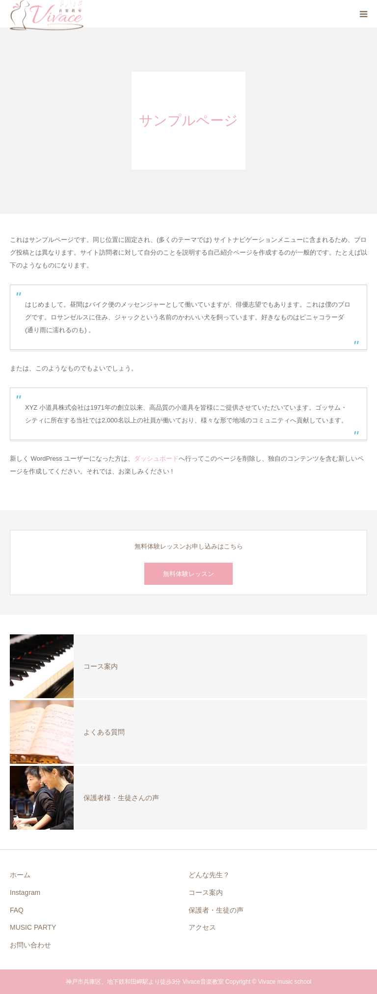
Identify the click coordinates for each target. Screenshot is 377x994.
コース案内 (205, 892)
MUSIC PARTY (33, 927)
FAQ (17, 910)
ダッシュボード (156, 458)
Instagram (25, 892)
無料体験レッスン (188, 573)
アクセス (202, 927)
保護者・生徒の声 (215, 910)
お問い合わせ (30, 945)
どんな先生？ (209, 875)
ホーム (20, 875)
